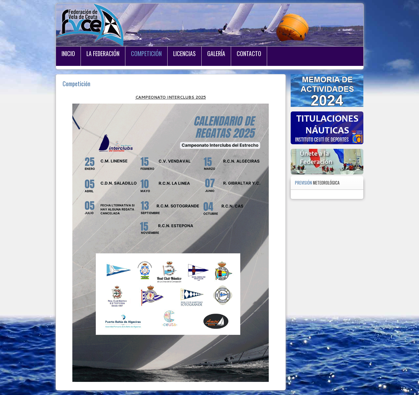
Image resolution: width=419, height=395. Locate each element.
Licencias (184, 53)
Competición (146, 53)
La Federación (102, 53)
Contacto (249, 53)
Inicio (68, 53)
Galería (216, 53)
